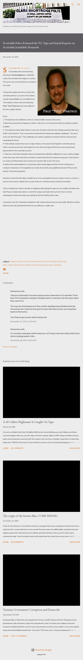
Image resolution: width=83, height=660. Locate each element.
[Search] (72, 4)
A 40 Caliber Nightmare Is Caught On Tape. (28, 422)
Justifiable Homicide (56, 262)
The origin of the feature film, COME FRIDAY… (31, 516)
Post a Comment (10, 346)
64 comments (17, 448)
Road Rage (44, 265)
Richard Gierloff (30, 265)
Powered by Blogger (41, 650)
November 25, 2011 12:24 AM (23, 321)
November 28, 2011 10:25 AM (23, 340)
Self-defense (55, 265)
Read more (75, 448)
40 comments (17, 542)
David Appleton (38, 262)
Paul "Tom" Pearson (12, 265)
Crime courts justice (20, 262)
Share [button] (6, 273)
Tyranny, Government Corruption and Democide (31, 610)
